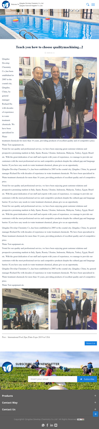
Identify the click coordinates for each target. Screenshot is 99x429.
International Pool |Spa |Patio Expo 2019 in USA (29, 337)
